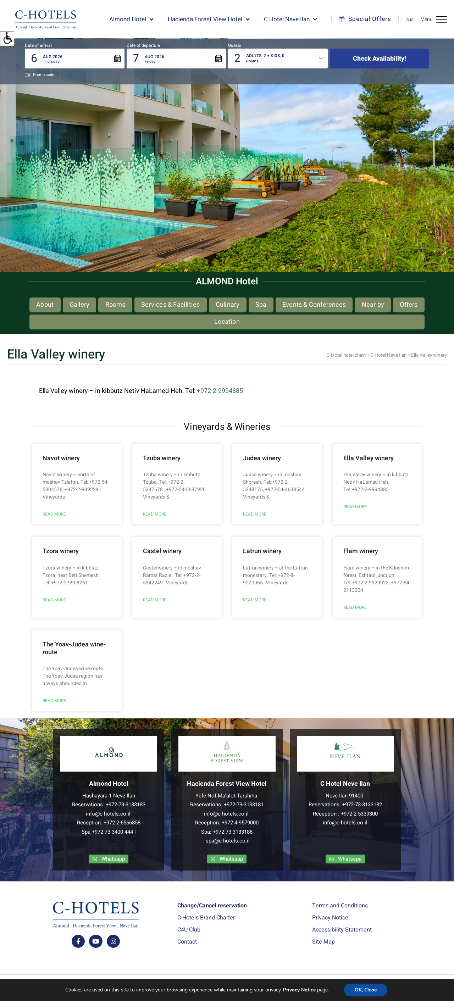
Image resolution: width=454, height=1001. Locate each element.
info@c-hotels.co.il (108, 814)
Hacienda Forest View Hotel (209, 19)
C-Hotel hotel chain (346, 355)
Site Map (323, 942)
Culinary (228, 305)
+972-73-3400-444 (112, 832)
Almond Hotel (131, 19)
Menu (433, 19)
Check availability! (379, 58)
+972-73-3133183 (125, 804)
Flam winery (360, 551)
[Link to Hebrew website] (405, 19)
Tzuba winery (162, 458)
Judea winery (262, 458)
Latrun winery (262, 551)
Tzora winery (61, 551)
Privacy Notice (330, 917)
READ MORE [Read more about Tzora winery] (54, 600)
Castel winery (162, 551)
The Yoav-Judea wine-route (74, 648)
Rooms (115, 305)
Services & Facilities (170, 305)
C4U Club (188, 929)
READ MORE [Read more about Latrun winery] (254, 600)
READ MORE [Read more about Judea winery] (254, 514)
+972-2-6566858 (122, 823)
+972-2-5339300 (359, 814)
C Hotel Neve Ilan (290, 19)
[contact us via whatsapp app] (108, 859)
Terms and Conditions (340, 905)
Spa (261, 305)
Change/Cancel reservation (212, 905)
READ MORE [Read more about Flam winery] (355, 607)
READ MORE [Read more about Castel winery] (154, 600)
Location (227, 322)
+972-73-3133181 (244, 804)
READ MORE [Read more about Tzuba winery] (154, 514)
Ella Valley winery (368, 458)
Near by (373, 305)
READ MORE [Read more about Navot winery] (54, 514)
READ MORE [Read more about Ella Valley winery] (355, 507)
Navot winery (61, 458)
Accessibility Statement (342, 929)
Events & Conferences (314, 305)
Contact (187, 942)
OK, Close (366, 990)
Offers (408, 305)
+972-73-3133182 (362, 804)
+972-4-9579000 (240, 823)
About (45, 305)
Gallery (79, 305)
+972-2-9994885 (220, 391)
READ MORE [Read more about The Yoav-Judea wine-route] (54, 700)
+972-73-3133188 (233, 832)
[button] (7, 39)
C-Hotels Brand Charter (206, 917)
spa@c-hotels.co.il (228, 841)
